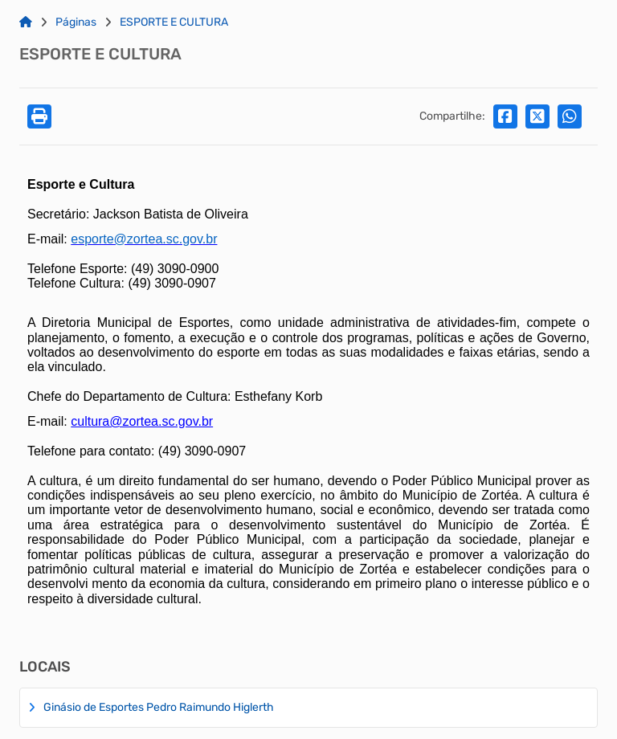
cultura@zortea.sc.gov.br (142, 421)
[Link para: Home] (25, 22)
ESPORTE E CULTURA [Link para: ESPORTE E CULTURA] (174, 22)
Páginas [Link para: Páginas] (75, 22)
